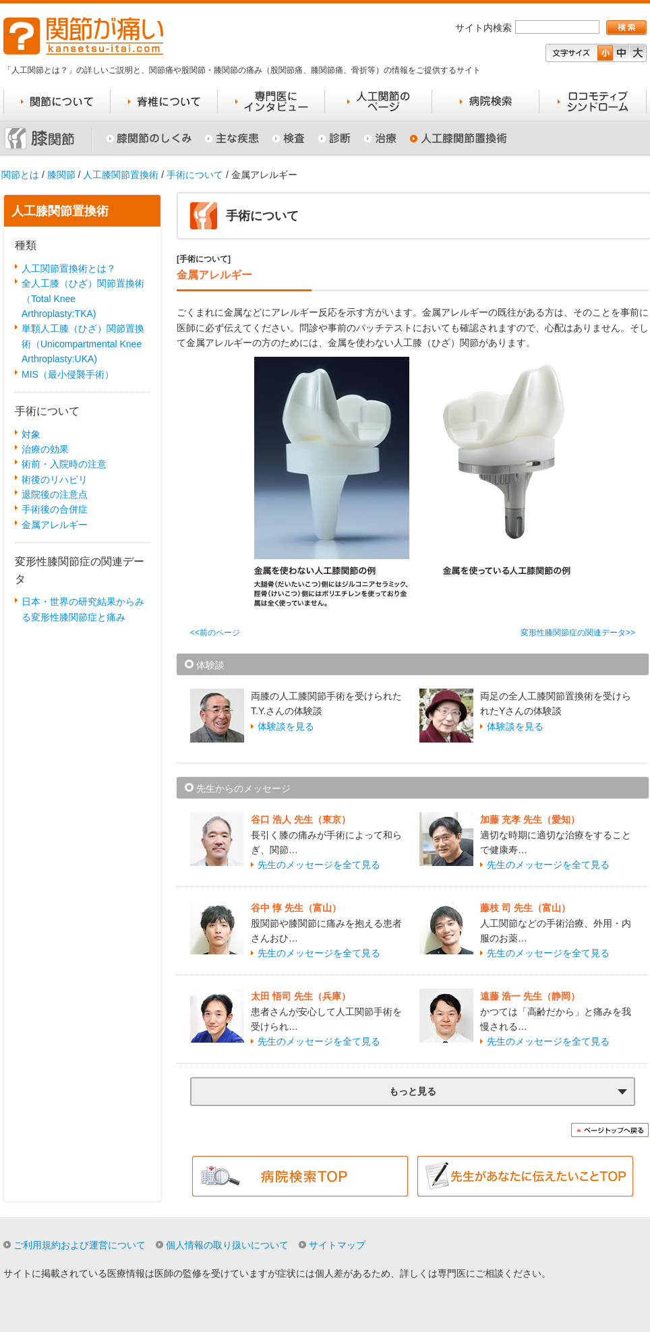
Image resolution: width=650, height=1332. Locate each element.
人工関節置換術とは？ (69, 268)
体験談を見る (286, 726)
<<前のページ (215, 632)
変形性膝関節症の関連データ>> (578, 632)
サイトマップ (337, 1245)
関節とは (20, 174)
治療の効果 (45, 449)
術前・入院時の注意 (64, 464)
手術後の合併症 (55, 509)
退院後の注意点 (55, 494)
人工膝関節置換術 (120, 174)
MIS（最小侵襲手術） (68, 374)
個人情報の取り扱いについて (227, 1245)
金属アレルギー (55, 524)
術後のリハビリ (55, 479)
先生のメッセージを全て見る (319, 864)
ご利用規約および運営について (79, 1245)
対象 (31, 434)
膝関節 (61, 174)
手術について (195, 174)
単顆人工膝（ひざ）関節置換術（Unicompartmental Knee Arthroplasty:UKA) (83, 343)
